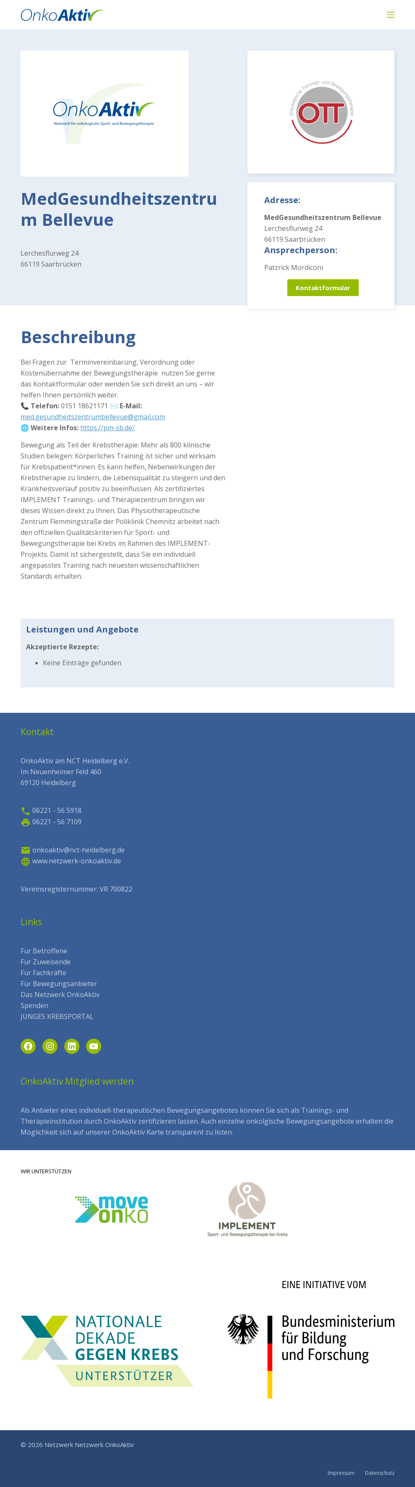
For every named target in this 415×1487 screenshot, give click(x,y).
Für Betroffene (44, 950)
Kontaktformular (323, 287)
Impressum (341, 1473)
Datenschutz (379, 1473)
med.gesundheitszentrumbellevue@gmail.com (93, 416)
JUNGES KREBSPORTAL (57, 1016)
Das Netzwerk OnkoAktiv (60, 994)
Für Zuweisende (46, 961)
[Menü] (390, 15)
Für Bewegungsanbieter (59, 983)
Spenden (34, 1005)
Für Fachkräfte (43, 972)
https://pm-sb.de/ (107, 427)
